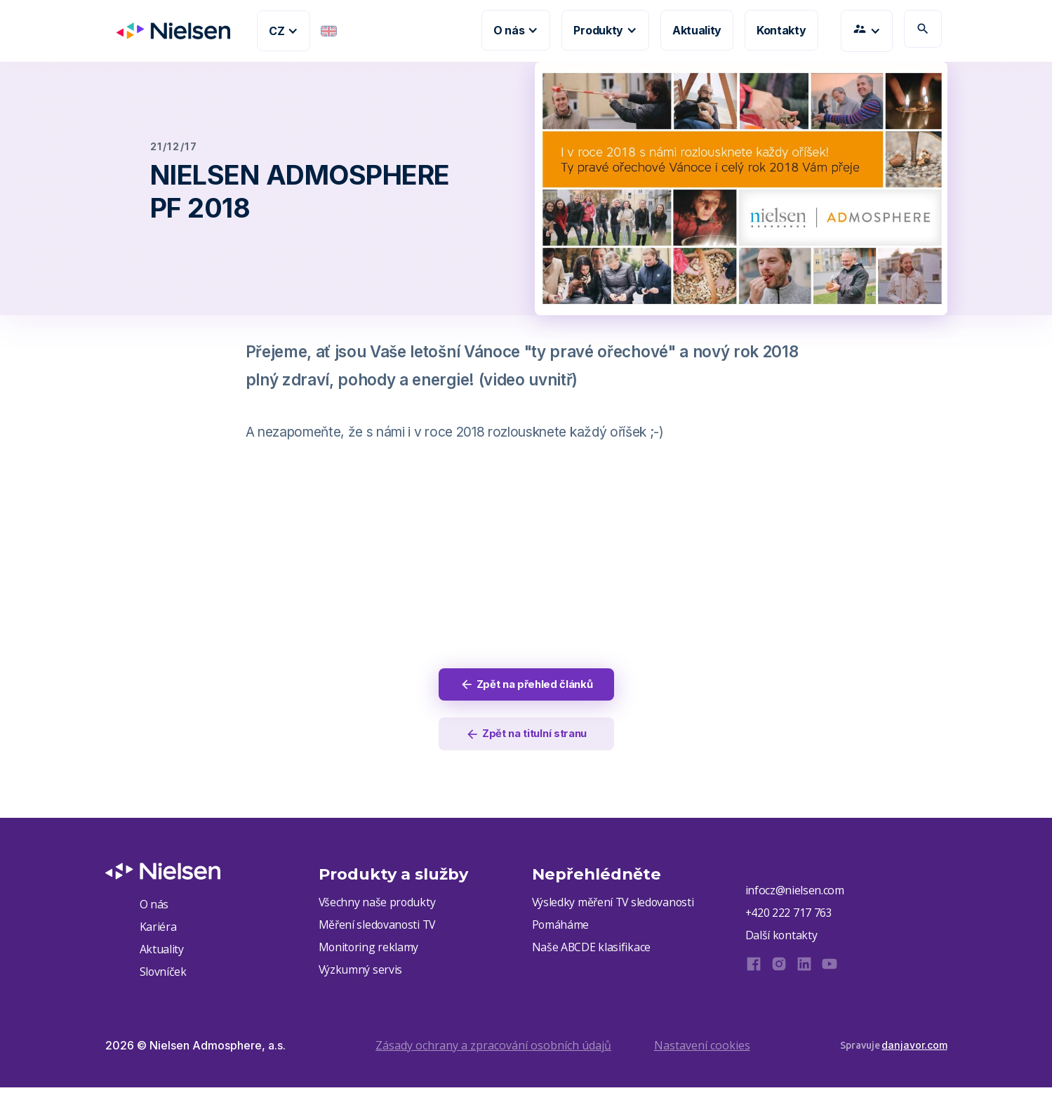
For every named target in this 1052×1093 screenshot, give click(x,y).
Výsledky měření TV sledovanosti (615, 905)
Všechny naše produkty (378, 905)
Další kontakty (781, 940)
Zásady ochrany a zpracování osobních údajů (493, 1050)
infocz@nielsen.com (794, 893)
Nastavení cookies (702, 1050)
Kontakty (781, 30)
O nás (154, 907)
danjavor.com (914, 1050)
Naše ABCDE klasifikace (591, 952)
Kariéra (158, 930)
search (923, 29)
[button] (283, 31)
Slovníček (163, 976)
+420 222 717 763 (789, 917)
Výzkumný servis (361, 975)
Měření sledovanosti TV (379, 928)
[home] (167, 31)
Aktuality (696, 30)
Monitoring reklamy (369, 952)
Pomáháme (561, 928)
